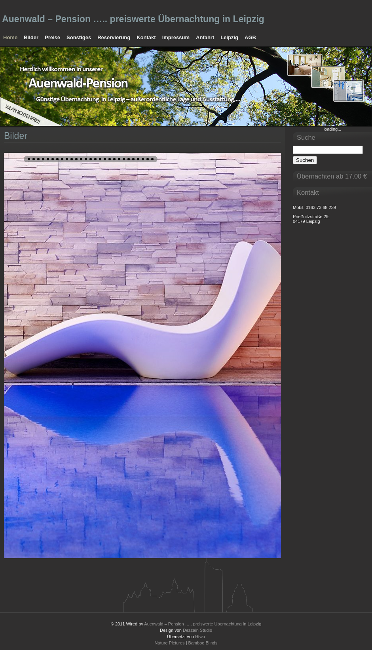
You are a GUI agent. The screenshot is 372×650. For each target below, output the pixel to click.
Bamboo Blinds (202, 642)
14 (90, 159)
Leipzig (229, 37)
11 (76, 159)
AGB (250, 37)
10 (71, 159)
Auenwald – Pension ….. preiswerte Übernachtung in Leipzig (133, 19)
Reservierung (113, 37)
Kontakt (146, 37)
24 (138, 159)
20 (119, 159)
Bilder (31, 37)
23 (133, 159)
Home (10, 37)
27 (152, 159)
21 (124, 159)
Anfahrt (205, 37)
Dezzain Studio (197, 630)
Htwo (200, 636)
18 (109, 159)
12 (81, 159)
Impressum (176, 37)
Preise (52, 37)
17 (105, 159)
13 (86, 159)
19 (114, 159)
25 (143, 159)
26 (147, 159)
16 (100, 159)
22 (128, 159)
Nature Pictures (170, 642)
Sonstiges (78, 37)
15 (95, 159)
